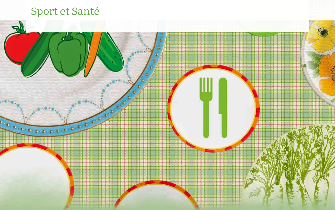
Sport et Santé (65, 12)
